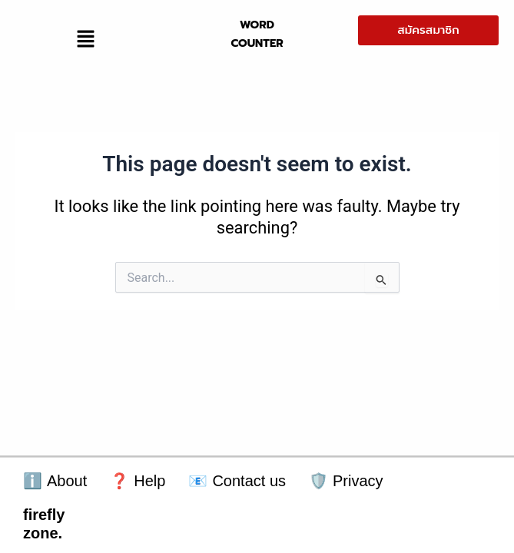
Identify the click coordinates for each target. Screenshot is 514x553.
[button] (85, 40)
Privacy (346, 481)
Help (137, 481)
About (55, 481)
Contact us (237, 481)
